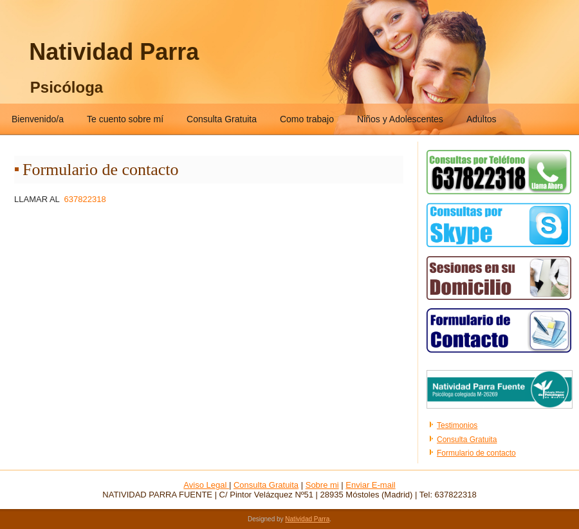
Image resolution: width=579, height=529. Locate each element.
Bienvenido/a (38, 119)
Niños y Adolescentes (400, 119)
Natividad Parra (114, 52)
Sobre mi (322, 485)
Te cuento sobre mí (125, 119)
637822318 (85, 199)
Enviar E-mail (370, 485)
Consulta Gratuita (222, 119)
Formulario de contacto (476, 453)
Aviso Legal (206, 485)
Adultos (481, 119)
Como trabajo (307, 119)
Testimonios (457, 425)
